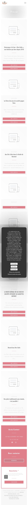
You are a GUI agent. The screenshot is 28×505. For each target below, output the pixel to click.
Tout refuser (14, 266)
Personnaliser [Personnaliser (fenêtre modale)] (14, 269)
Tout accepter (14, 263)
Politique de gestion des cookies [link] (14, 274)
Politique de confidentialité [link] (14, 272)
